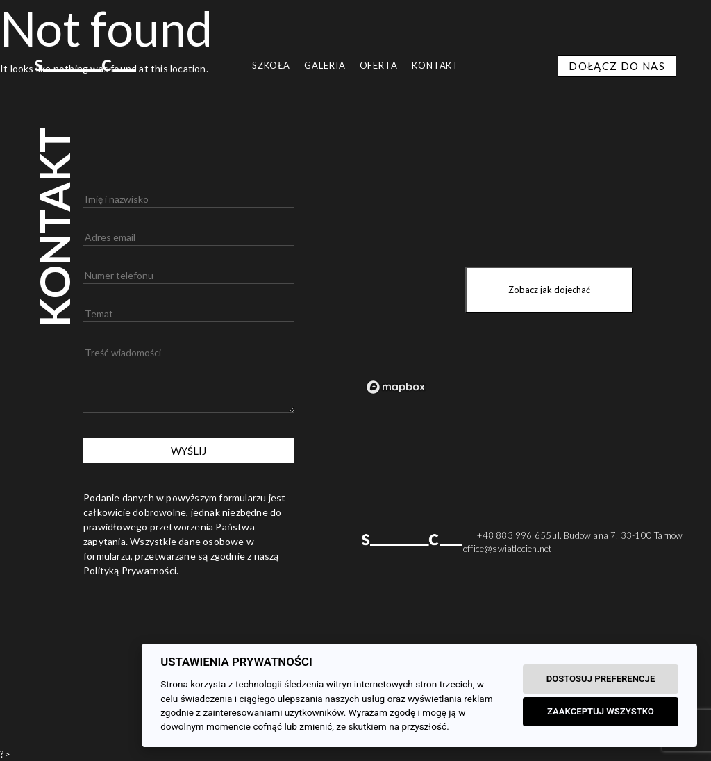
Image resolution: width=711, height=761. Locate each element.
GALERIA (324, 65)
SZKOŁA (271, 65)
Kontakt (435, 65)
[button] (17, 743)
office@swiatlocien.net (507, 548)
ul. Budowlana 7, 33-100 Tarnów (617, 535)
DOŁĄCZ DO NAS (617, 66)
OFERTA (379, 65)
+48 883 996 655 (514, 535)
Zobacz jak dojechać (549, 289)
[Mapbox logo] (395, 387)
